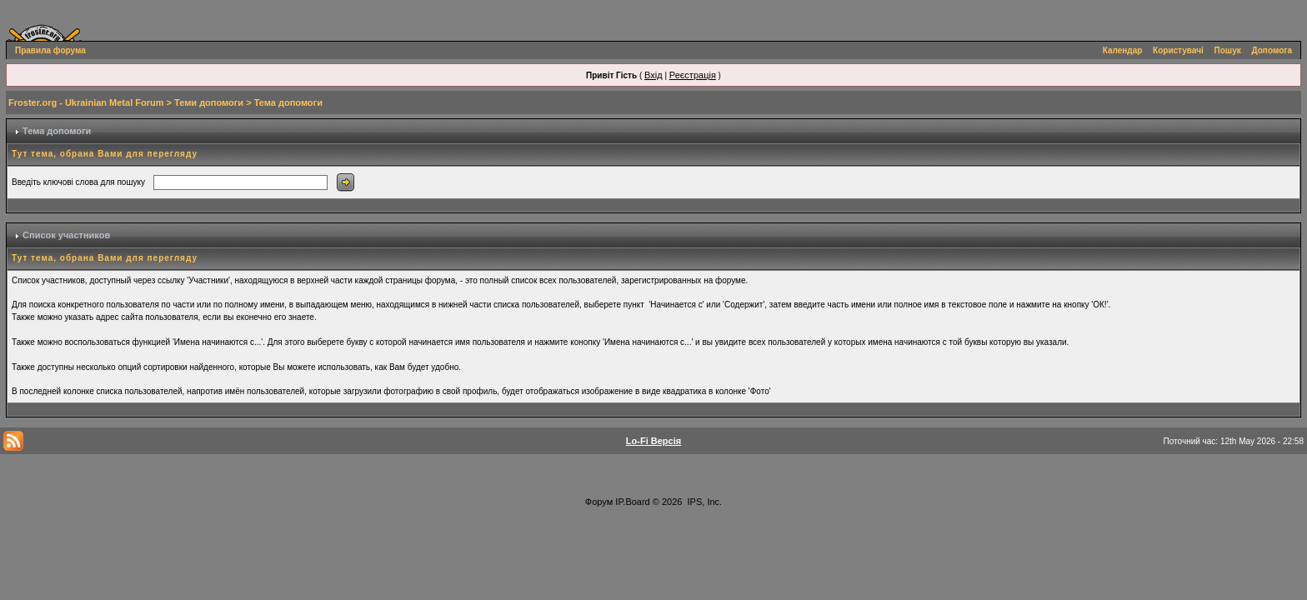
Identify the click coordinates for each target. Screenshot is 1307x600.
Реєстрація (692, 75)
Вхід (653, 75)
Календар (1123, 50)
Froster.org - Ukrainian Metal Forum (85, 103)
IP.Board (632, 502)
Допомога (1272, 50)
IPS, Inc (704, 502)
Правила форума (50, 50)
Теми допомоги (208, 103)
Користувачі (1178, 50)
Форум (599, 502)
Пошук (1227, 50)
